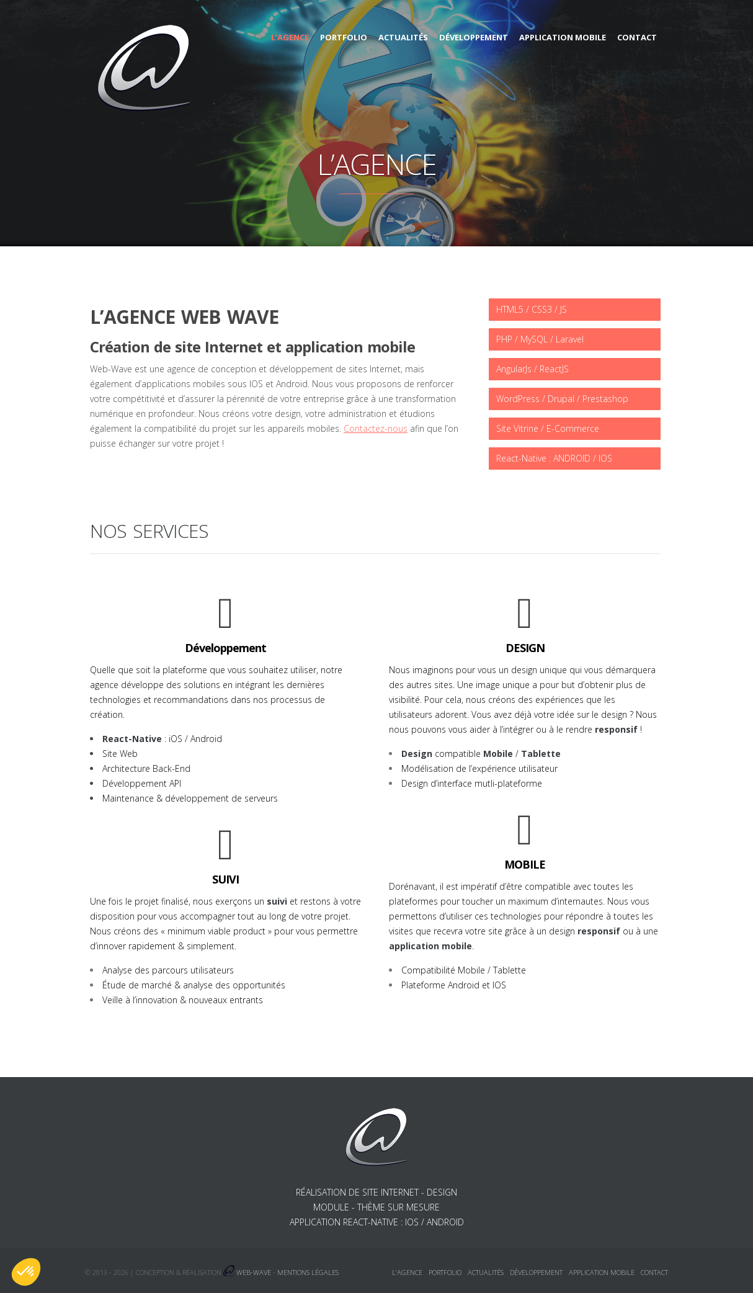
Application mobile (562, 37)
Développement (473, 37)
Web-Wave (253, 1272)
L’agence (290, 37)
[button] (26, 1272)
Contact (637, 37)
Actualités (403, 37)
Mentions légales (308, 1272)
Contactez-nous (376, 428)
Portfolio (343, 37)
